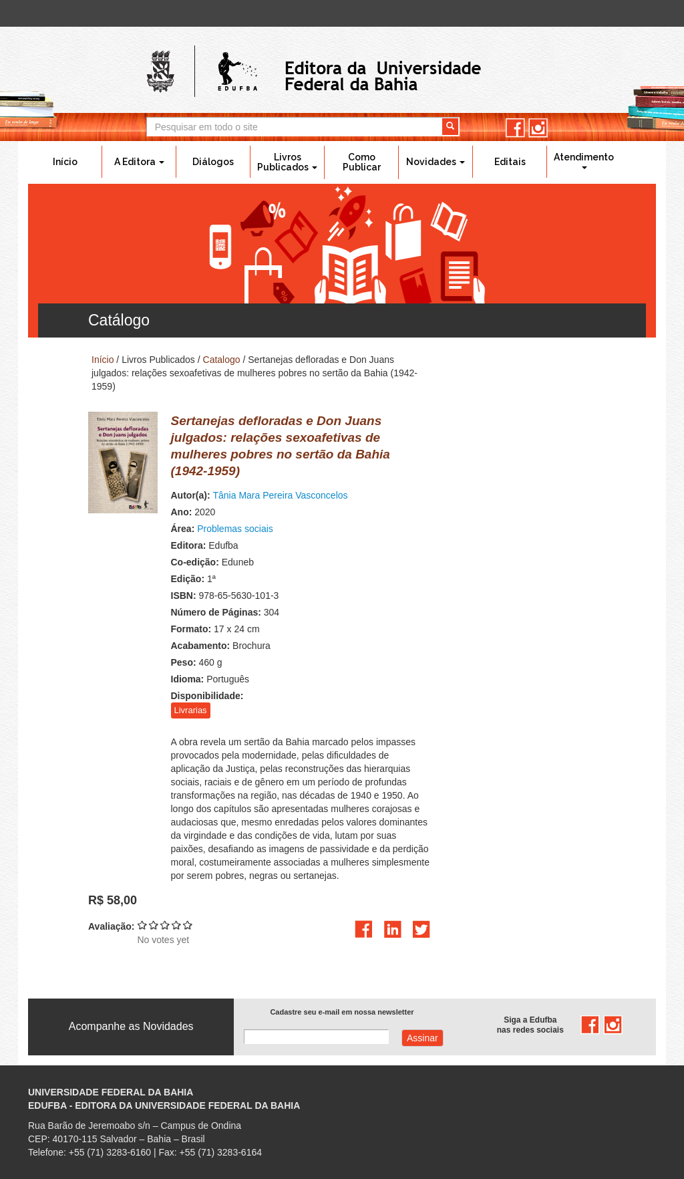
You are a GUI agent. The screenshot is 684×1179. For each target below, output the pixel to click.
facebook (515, 128)
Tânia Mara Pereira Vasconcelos (280, 495)
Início (65, 161)
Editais (510, 161)
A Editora (139, 161)
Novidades (435, 161)
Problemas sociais (235, 528)
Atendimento (584, 160)
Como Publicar (362, 162)
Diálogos (213, 161)
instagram (538, 128)
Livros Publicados (287, 162)
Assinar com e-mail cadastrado (422, 1038)
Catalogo (221, 359)
